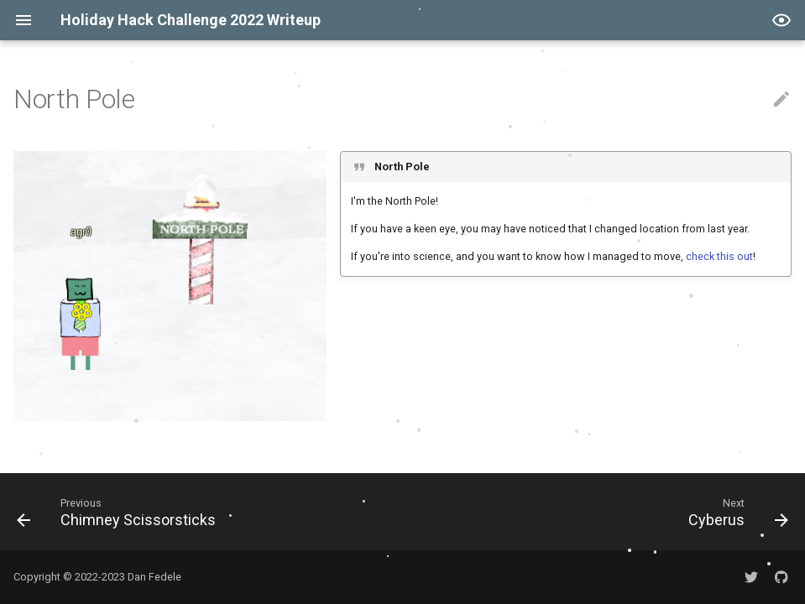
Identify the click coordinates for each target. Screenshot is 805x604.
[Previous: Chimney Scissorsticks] (120, 511)
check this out (719, 256)
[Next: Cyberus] (734, 511)
